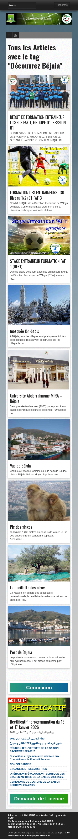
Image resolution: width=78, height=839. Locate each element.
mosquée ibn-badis (24, 331)
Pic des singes (21, 527)
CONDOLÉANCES (20, 764)
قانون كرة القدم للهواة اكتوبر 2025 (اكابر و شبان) (36, 743)
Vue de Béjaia (20, 466)
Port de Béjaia (21, 652)
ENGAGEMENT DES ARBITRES (28, 769)
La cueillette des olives (28, 587)
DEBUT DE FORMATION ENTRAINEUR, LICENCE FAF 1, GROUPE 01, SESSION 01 (38, 122)
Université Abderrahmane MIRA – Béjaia (36, 398)
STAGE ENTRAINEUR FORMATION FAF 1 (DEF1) (38, 263)
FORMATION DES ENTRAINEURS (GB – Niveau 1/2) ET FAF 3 (39, 195)
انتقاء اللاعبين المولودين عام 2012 (27, 738)
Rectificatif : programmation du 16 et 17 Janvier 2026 (37, 724)
